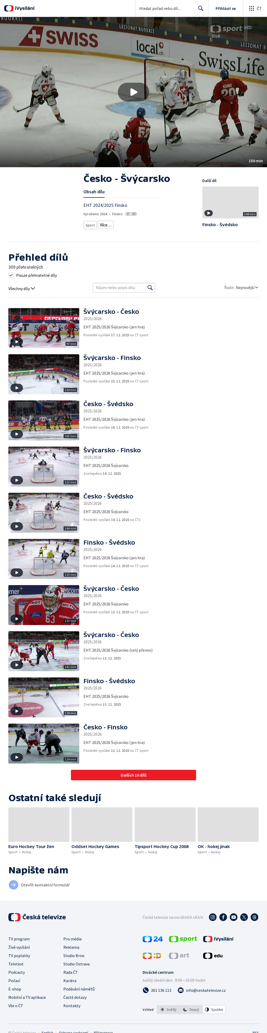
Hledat (199, 10)
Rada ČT (70, 972)
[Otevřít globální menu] (255, 8)
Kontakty (71, 1005)
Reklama (71, 947)
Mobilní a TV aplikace (27, 997)
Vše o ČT (15, 1005)
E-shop (14, 989)
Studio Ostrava (76, 963)
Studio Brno (73, 955)
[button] (133, 92)
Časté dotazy (75, 997)
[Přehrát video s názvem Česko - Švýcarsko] (133, 92)
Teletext (16, 963)
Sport (90, 224)
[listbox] (191, 1009)
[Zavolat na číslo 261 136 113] (157, 990)
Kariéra (69, 980)
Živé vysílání (19, 947)
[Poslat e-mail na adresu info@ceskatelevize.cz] (202, 990)
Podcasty (16, 972)
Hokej (104, 224)
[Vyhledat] (150, 288)
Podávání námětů (79, 989)
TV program (19, 938)
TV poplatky (19, 955)
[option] (168, 1009)
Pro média (72, 938)
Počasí (14, 980)
